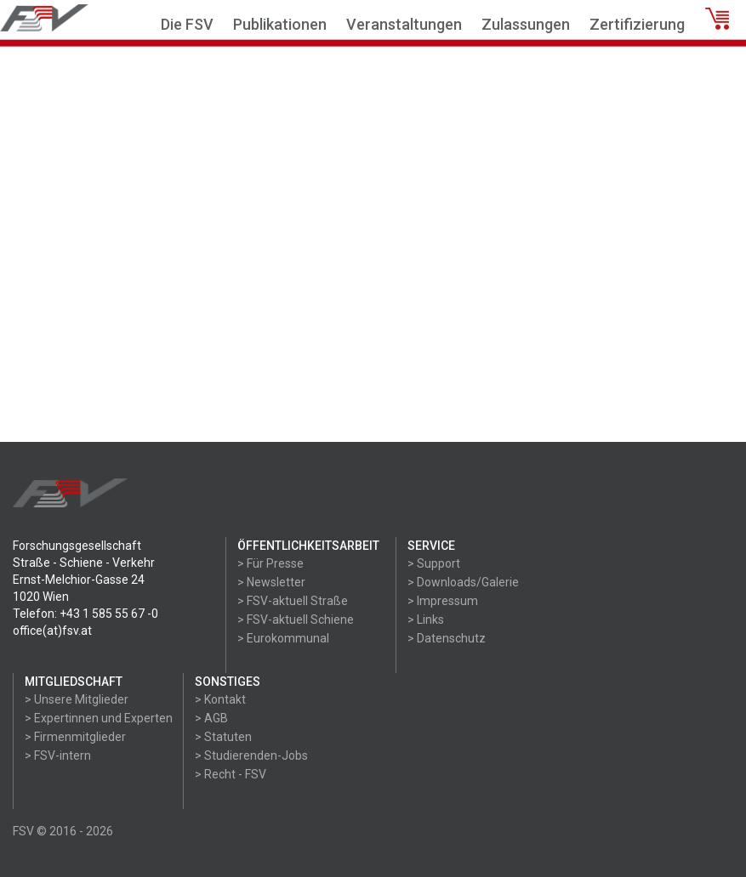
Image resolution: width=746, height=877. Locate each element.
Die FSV (187, 24)
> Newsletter (271, 582)
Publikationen (280, 24)
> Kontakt (220, 699)
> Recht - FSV (230, 774)
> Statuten (223, 737)
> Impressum (442, 601)
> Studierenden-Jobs (251, 755)
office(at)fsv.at (52, 630)
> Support (433, 563)
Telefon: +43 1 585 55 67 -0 (85, 613)
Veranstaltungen (404, 24)
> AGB (211, 718)
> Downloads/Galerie (463, 582)
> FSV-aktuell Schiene (295, 619)
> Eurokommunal (283, 638)
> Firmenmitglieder (75, 737)
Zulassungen (525, 24)
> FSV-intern (58, 755)
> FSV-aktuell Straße (292, 601)
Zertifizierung (637, 24)
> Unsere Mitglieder (76, 699)
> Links (425, 619)
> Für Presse (270, 563)
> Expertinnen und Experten (99, 718)
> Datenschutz (446, 638)
